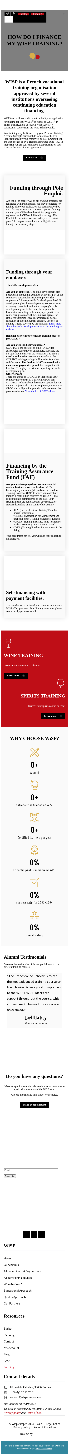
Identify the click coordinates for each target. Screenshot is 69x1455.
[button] (63, 13)
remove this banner (43, 1449)
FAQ (7, 1360)
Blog (7, 1354)
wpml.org (30, 1446)
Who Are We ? (13, 1284)
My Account (11, 1348)
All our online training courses (22, 1271)
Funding (9, 1367)
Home (7, 1258)
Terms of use (33, 1412)
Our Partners (12, 1303)
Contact (9, 1341)
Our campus (11, 1265)
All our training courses (18, 1277)
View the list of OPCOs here (40, 391)
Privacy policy (12, 1412)
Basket (8, 1328)
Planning (9, 1335)
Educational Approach (18, 1290)
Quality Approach (15, 1297)
